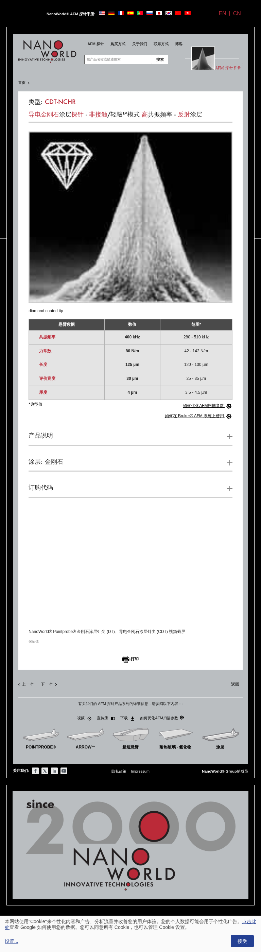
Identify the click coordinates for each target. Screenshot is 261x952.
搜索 (160, 59)
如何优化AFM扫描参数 (162, 718)
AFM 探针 (95, 44)
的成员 (225, 771)
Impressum (140, 771)
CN (237, 13)
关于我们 (139, 44)
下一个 (47, 684)
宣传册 (106, 718)
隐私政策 (118, 771)
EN (222, 13)
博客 (178, 44)
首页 (21, 83)
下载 (127, 718)
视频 (84, 718)
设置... (11, 941)
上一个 (28, 684)
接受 (242, 941)
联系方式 (161, 44)
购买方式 (117, 44)
